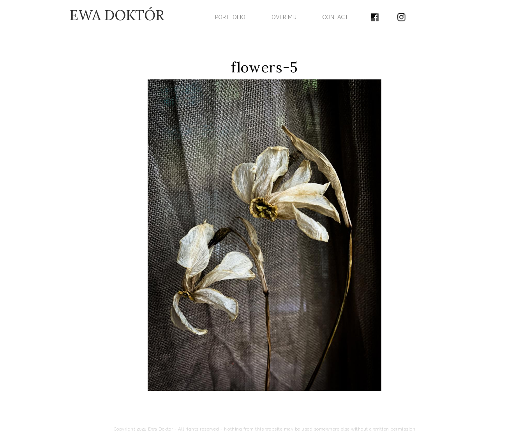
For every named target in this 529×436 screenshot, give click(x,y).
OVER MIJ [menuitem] (284, 17)
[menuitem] (374, 14)
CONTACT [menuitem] (335, 17)
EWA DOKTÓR (117, 15)
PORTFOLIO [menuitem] (230, 17)
